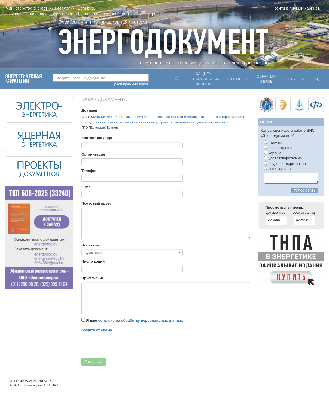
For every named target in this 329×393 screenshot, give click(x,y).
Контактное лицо (96, 138)
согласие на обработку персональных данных (140, 320)
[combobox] (101, 78)
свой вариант (277, 168)
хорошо (272, 153)
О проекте (237, 79)
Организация (93, 154)
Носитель (90, 245)
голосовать (305, 191)
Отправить (93, 362)
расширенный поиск (131, 84)
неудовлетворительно (285, 163)
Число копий (93, 261)
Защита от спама (96, 330)
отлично (273, 142)
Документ (90, 110)
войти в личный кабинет (296, 8)
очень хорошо (278, 148)
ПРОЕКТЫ (39, 166)
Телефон (89, 171)
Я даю (132, 320)
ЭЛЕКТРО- (39, 107)
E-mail (87, 187)
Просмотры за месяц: (285, 207)
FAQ (316, 79)
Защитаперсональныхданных (203, 77)
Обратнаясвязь (266, 78)
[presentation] (122, 344)
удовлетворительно (283, 158)
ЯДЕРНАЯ (39, 136)
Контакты (294, 79)
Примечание (92, 278)
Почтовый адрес (96, 203)
